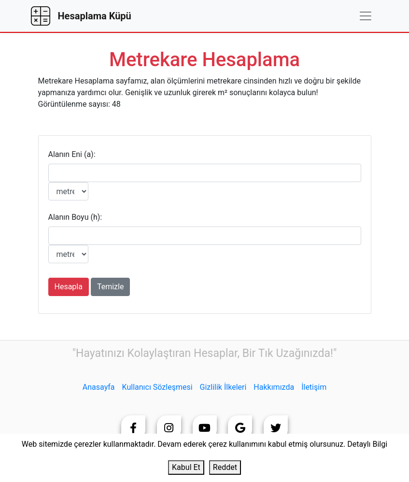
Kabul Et (186, 467)
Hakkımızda (274, 387)
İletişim (313, 387)
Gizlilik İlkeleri (223, 387)
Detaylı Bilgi (367, 444)
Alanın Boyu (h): (75, 217)
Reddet (225, 467)
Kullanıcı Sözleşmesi (157, 387)
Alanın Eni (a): (72, 154)
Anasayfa (99, 387)
